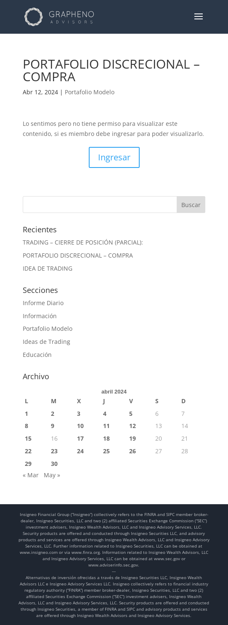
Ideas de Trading (46, 342)
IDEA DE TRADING (47, 268)
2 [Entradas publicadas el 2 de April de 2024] (52, 414)
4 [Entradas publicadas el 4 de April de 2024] (104, 414)
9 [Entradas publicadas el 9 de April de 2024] (52, 426)
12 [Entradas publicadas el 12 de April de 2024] (132, 426)
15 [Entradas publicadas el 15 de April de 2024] (28, 438)
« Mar (31, 475)
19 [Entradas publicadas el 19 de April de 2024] (132, 438)
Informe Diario (43, 303)
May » (52, 475)
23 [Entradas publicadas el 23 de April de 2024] (54, 451)
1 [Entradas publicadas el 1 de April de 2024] (26, 414)
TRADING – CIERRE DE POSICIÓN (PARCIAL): (83, 242)
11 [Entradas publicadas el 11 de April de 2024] (106, 426)
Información (40, 316)
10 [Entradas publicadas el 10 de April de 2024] (80, 426)
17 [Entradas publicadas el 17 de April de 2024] (80, 438)
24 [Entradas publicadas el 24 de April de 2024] (80, 451)
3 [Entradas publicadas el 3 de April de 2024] (78, 414)
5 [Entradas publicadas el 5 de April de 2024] (131, 414)
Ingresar (114, 157)
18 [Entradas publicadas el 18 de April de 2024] (106, 438)
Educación (37, 355)
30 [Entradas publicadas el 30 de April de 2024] (54, 464)
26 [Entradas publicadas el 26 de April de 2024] (132, 451)
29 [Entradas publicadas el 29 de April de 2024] (28, 464)
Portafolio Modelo (89, 92)
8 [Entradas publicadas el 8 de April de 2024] (26, 426)
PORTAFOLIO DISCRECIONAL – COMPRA (78, 255)
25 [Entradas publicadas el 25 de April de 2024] (106, 451)
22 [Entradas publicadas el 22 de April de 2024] (28, 451)
